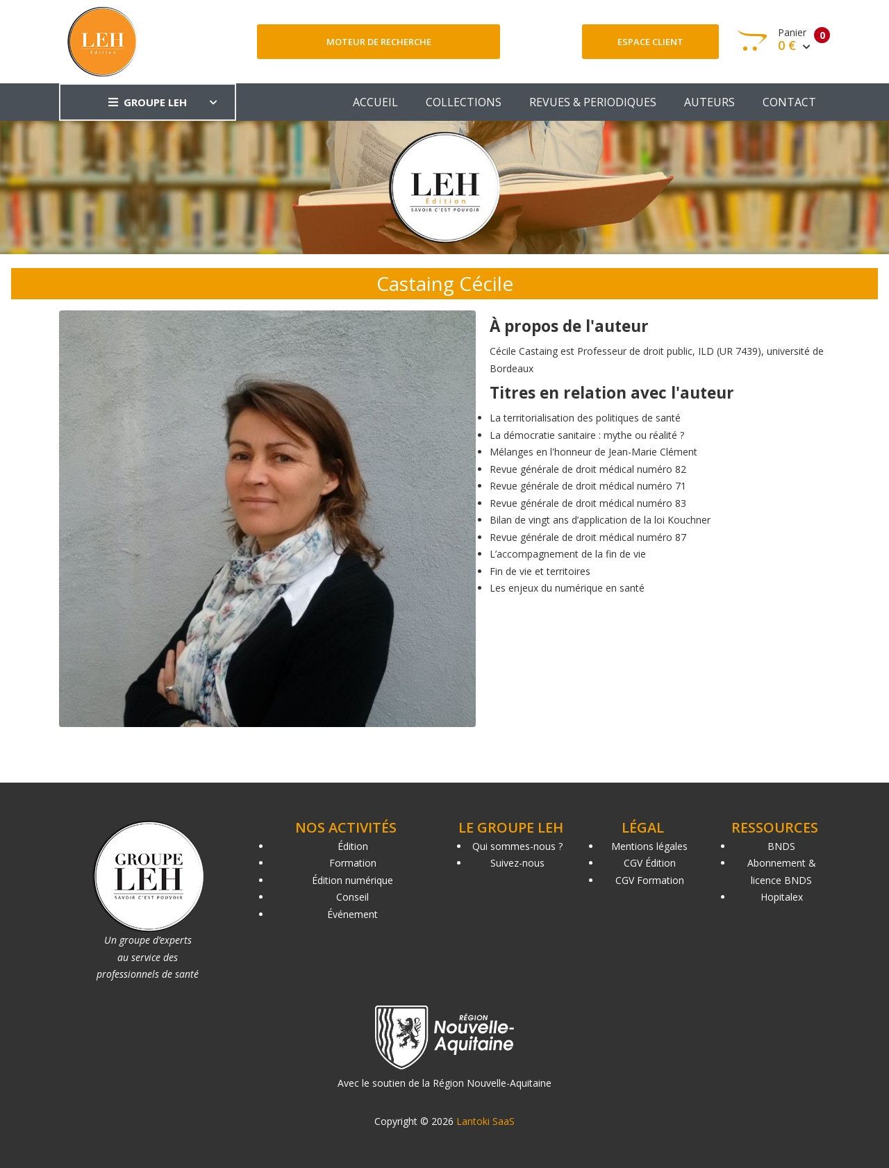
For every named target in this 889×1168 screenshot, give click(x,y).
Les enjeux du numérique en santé (567, 587)
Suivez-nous (517, 862)
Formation (352, 862)
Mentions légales (649, 846)
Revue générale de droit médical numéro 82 (588, 469)
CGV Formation (649, 880)
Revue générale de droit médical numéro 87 (588, 537)
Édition (353, 846)
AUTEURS (709, 102)
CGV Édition (650, 862)
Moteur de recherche (378, 41)
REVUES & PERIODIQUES (592, 102)
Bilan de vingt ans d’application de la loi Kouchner (600, 519)
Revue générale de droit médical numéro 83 (588, 503)
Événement (352, 914)
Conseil (352, 896)
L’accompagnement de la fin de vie (568, 553)
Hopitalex (782, 896)
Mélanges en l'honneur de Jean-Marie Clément (593, 451)
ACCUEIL (375, 102)
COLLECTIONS (463, 102)
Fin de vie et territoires (540, 571)
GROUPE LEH (147, 102)
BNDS (781, 846)
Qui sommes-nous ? (517, 846)
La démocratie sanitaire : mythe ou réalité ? (587, 435)
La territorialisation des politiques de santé (585, 417)
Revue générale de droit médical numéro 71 (588, 485)
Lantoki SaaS (485, 1121)
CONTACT (789, 102)
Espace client (650, 41)
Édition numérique (352, 880)
